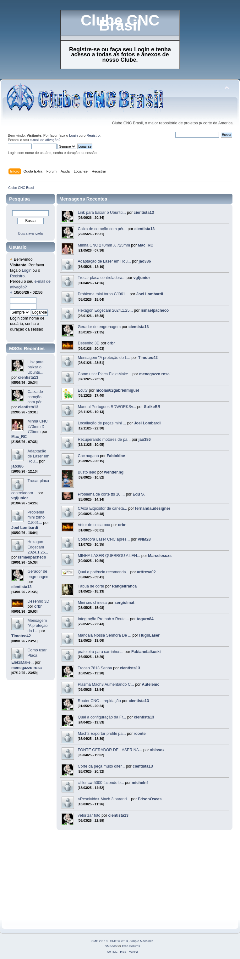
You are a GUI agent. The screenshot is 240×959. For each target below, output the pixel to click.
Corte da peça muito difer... (101, 766)
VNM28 (144, 539)
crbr (38, 606)
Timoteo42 (21, 636)
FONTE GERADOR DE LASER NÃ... (110, 750)
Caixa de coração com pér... (36, 396)
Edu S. (139, 494)
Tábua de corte (91, 586)
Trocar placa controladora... (101, 277)
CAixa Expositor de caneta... (102, 508)
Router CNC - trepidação (100, 701)
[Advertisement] (95, 875)
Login (73, 135)
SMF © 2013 (119, 941)
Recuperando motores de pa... (104, 439)
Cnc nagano (88, 456)
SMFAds (111, 946)
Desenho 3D (38, 601)
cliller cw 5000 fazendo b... (101, 782)
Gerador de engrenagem (99, 327)
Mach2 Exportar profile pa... (102, 733)
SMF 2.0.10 (99, 941)
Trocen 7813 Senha (95, 668)
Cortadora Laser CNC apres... (104, 539)
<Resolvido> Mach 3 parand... (104, 799)
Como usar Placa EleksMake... (28, 656)
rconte (140, 733)
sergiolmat (124, 602)
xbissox (157, 750)
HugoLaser (149, 635)
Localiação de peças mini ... (102, 423)
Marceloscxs (160, 555)
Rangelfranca (124, 586)
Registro (93, 135)
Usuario (18, 247)
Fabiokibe (116, 456)
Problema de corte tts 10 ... (101, 494)
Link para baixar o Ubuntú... (35, 367)
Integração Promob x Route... (103, 619)
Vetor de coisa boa (94, 525)
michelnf (140, 782)
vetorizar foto (89, 815)
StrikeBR (152, 407)
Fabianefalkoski (146, 652)
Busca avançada (30, 233)
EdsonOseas (150, 799)
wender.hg (113, 472)
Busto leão (87, 472)
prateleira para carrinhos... (100, 652)
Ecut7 (83, 390)
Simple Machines (141, 941)
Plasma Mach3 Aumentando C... (106, 684)
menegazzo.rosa (26, 668)
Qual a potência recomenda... (103, 572)
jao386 (17, 466)
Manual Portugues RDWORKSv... (107, 407)
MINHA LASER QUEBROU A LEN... (109, 555)
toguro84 (145, 619)
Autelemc (150, 684)
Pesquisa (19, 198)
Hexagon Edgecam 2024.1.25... (37, 547)
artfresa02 (146, 572)
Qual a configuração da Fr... (102, 717)
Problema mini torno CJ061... (36, 517)
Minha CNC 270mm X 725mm (37, 426)
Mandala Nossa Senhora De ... (104, 635)
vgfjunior (19, 498)
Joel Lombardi (24, 527)
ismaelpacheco (32, 557)
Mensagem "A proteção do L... (37, 625)
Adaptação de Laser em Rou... (38, 456)
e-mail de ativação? (45, 140)
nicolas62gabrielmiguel (117, 390)
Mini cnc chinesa (92, 602)
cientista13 (28, 377)
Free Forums (131, 946)
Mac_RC (19, 436)
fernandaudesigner (152, 508)
